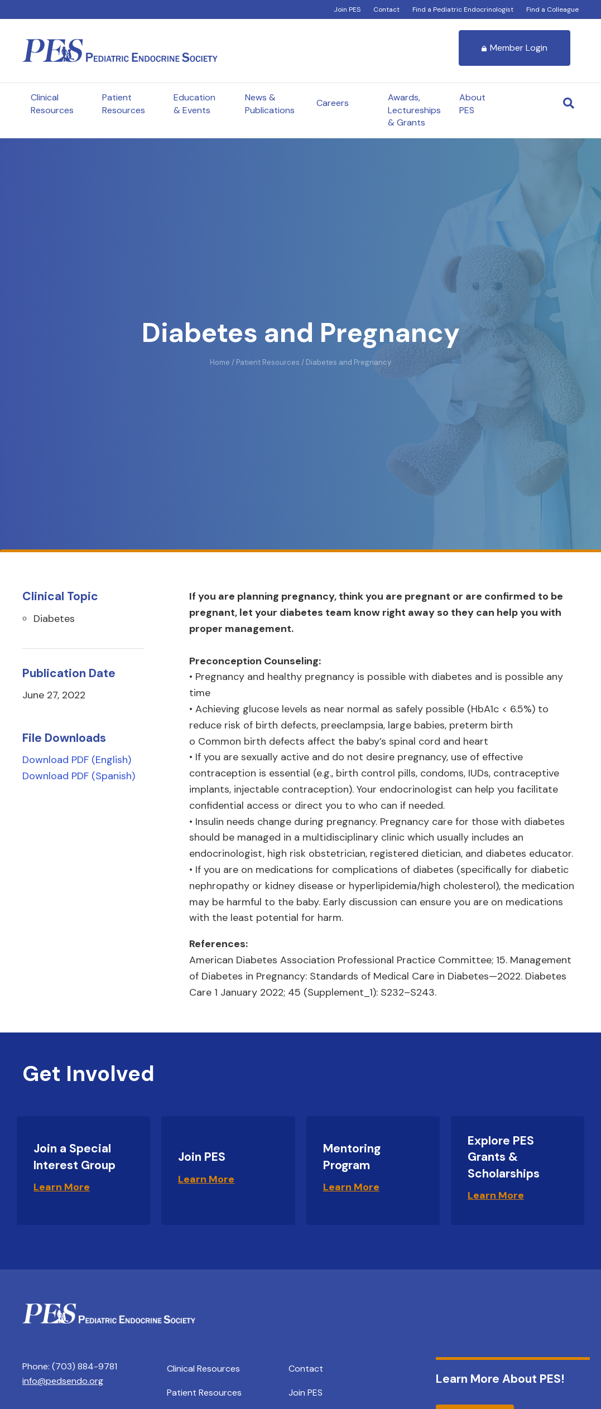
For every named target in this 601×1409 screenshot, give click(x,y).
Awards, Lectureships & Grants (414, 109)
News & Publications (270, 103)
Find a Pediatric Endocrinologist (462, 9)
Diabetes (54, 618)
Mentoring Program (352, 1156)
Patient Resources (123, 103)
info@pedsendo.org (62, 1381)
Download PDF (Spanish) (78, 776)
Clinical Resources (52, 103)
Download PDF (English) (76, 759)
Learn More (61, 1187)
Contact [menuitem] (306, 1368)
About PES (472, 103)
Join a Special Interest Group (74, 1156)
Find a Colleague (552, 9)
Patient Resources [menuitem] (204, 1392)
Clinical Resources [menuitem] (203, 1368)
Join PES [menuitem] (306, 1392)
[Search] (569, 103)
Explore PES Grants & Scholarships (504, 1157)
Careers (332, 103)
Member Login (514, 48)
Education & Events (194, 103)
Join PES (347, 9)
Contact (386, 9)
